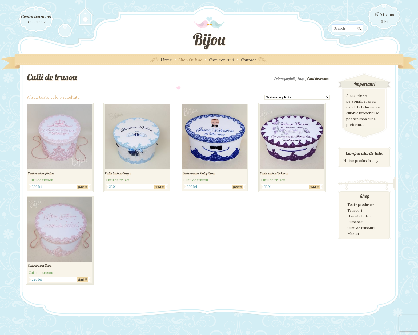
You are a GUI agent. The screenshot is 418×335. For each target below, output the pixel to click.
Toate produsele (360, 204)
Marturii (354, 234)
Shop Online (190, 59)
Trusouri (354, 210)
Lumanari (355, 222)
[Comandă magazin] (297, 97)
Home (166, 59)
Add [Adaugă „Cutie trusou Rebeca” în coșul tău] (313, 187)
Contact (248, 59)
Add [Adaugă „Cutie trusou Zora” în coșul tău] (81, 280)
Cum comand (221, 59)
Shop (300, 78)
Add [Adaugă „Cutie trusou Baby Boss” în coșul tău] (236, 187)
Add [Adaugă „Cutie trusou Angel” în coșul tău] (158, 187)
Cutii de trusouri (361, 228)
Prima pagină (284, 78)
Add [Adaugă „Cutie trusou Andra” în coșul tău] (81, 187)
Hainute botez (359, 216)
